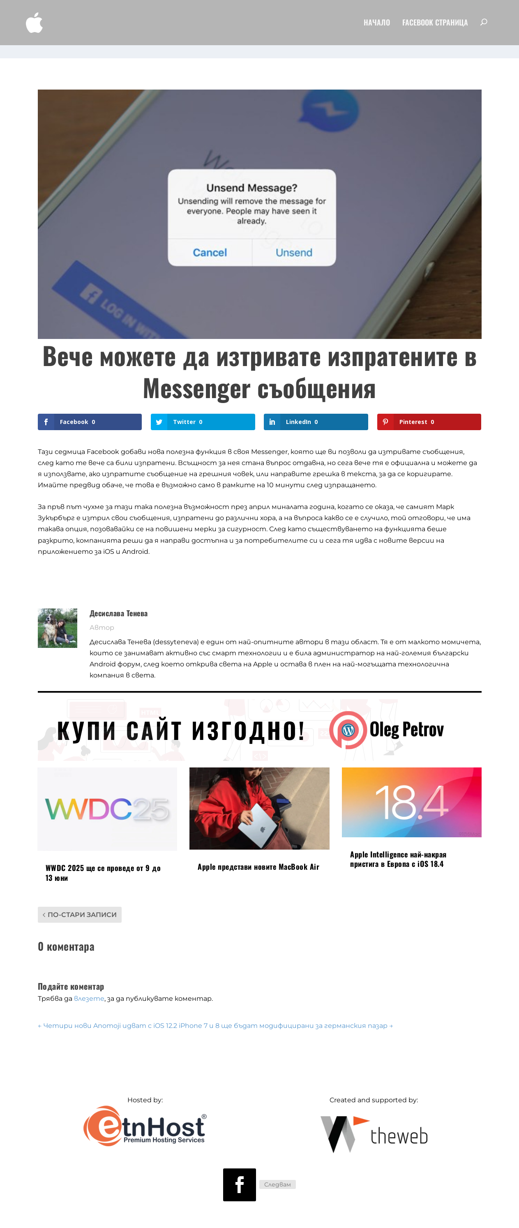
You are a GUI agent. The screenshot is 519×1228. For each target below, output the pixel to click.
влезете (89, 987)
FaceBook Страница (435, 25)
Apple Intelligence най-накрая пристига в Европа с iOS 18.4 (398, 847)
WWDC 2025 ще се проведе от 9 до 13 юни (103, 861)
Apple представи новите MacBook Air (258, 855)
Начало (377, 25)
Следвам (277, 1173)
